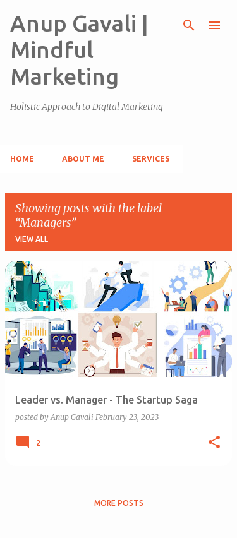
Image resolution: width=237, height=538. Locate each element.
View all (31, 239)
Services (150, 159)
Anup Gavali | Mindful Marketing (79, 49)
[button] (214, 442)
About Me (83, 159)
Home (22, 159)
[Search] (189, 25)
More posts (118, 503)
